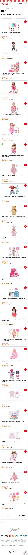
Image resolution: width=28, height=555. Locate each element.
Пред (4, 515)
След (24, 515)
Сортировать (7, 17)
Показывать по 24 (21, 17)
